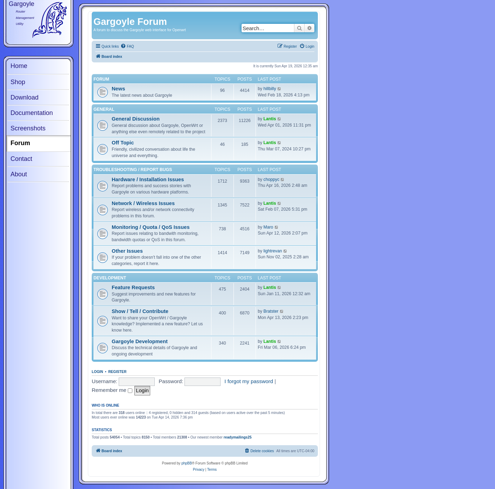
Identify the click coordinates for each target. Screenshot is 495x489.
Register (117, 372)
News (118, 88)
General (103, 109)
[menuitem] (127, 46)
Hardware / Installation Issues (148, 179)
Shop (18, 82)
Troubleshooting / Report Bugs (132, 169)
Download (25, 97)
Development (109, 278)
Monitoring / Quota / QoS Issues (151, 227)
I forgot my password (248, 381)
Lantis (270, 118)
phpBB (186, 463)
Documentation (32, 112)
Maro (268, 227)
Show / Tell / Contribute (140, 311)
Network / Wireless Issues (143, 203)
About (19, 174)
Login (97, 372)
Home (19, 65)
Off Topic (123, 142)
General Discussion (136, 119)
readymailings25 (238, 437)
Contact (21, 158)
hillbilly (270, 88)
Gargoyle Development (140, 341)
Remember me (112, 390)
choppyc (272, 179)
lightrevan (273, 251)
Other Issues (127, 251)
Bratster (271, 311)
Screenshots (28, 128)
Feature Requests (133, 287)
